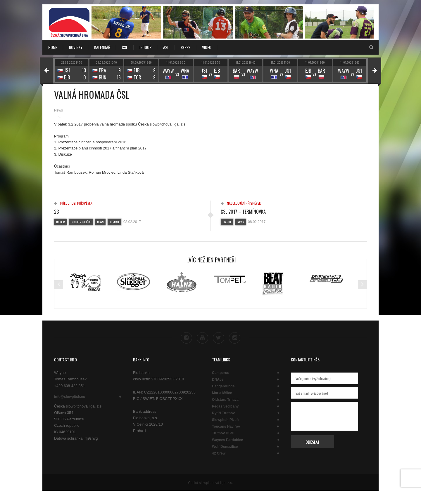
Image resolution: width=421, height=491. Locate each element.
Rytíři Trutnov (223, 413)
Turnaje (114, 222)
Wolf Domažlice (225, 447)
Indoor (60, 222)
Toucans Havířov (226, 426)
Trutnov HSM (223, 433)
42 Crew (218, 453)
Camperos (220, 373)
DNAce (217, 379)
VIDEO (206, 47)
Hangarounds (223, 386)
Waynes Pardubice (227, 440)
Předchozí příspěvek (73, 203)
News (58, 110)
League (227, 222)
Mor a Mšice (222, 393)
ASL (166, 47)
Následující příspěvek (241, 203)
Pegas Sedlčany (225, 406)
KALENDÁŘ (102, 47)
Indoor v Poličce (81, 222)
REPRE (185, 47)
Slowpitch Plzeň (225, 420)
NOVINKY (75, 47)
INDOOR (145, 47)
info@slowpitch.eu (69, 397)
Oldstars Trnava (225, 400)
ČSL (125, 47)
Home (52, 47)
